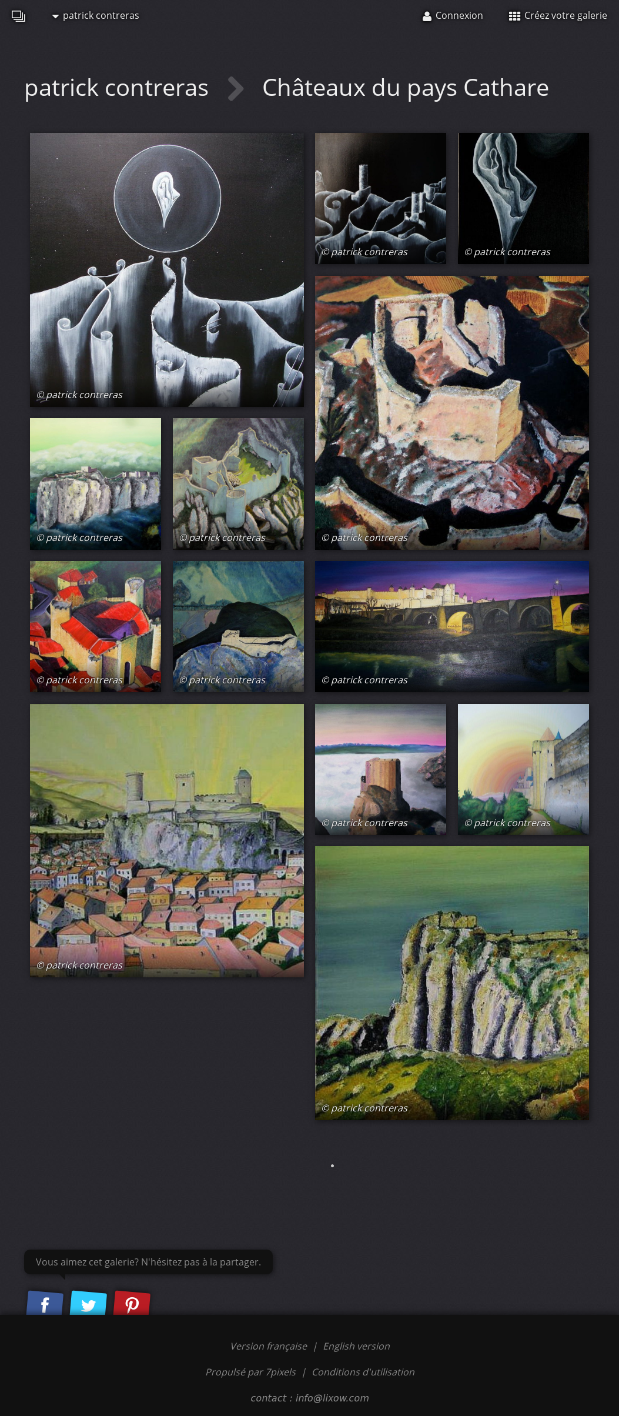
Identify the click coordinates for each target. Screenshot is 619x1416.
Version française (269, 1346)
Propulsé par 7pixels (250, 1371)
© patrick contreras (79, 394)
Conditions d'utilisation (363, 1371)
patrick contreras (95, 15)
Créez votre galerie (558, 15)
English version (356, 1346)
